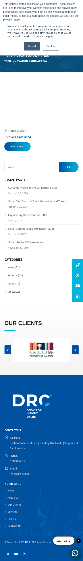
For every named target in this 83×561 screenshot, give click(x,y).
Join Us (12, 518)
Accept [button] (31, 46)
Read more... (17, 146)
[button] (7, 349)
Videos (12, 283)
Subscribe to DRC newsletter (26, 242)
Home (11, 490)
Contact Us (14, 526)
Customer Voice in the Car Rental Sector (33, 187)
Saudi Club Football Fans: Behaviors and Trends (37, 201)
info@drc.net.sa (20, 473)
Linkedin (24, 554)
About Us (13, 497)
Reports (12, 275)
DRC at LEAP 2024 (17, 137)
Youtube (16, 554)
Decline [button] (51, 46)
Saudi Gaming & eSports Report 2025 (31, 228)
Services (12, 511)
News (11, 267)
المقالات (16, 291)
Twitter (8, 554)
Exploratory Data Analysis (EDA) (28, 215)
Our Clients (14, 504)
